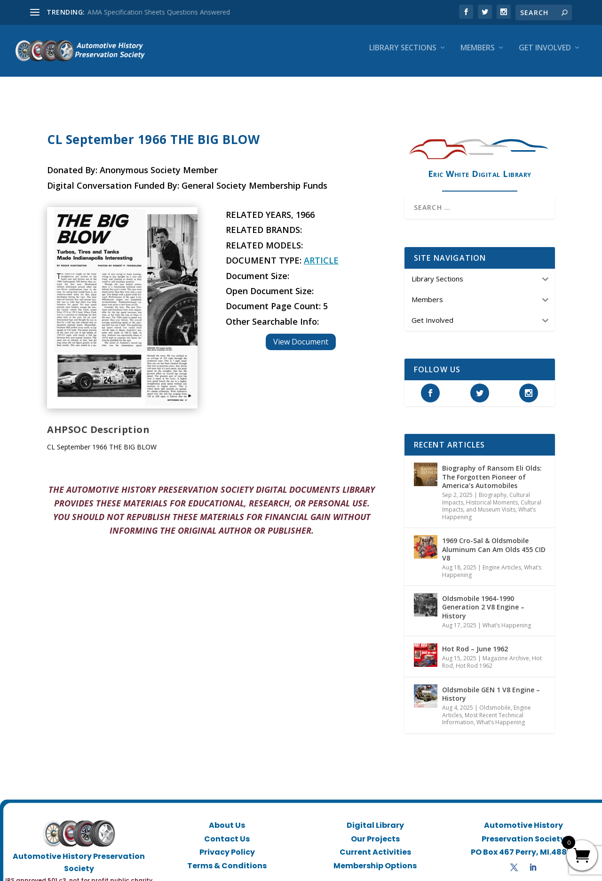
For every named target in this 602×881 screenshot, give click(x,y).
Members (477, 54)
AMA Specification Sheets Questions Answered (158, 12)
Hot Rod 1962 (474, 657)
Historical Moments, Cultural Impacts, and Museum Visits (491, 497)
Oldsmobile (495, 699)
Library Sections (402, 54)
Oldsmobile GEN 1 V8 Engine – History (491, 685)
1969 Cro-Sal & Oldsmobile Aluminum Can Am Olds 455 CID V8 (494, 540)
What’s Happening (507, 617)
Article (321, 251)
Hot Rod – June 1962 (475, 640)
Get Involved (545, 54)
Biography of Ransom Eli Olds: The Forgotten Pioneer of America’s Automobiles (492, 468)
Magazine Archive (506, 650)
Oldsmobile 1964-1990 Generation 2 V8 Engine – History (483, 598)
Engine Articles (502, 559)
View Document (300, 333)
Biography (493, 486)
